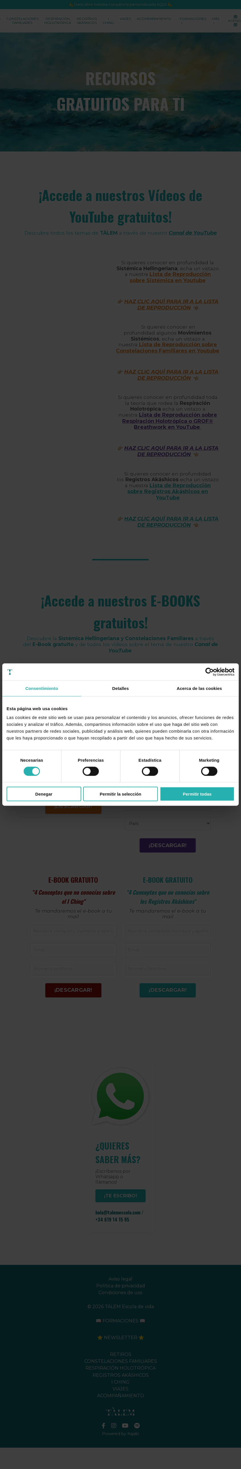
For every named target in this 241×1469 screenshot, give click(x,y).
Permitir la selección (120, 794)
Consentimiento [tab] (41, 688)
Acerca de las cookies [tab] (199, 688)
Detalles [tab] (120, 688)
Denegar (43, 794)
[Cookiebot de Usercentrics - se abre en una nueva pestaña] (209, 671)
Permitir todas (197, 794)
